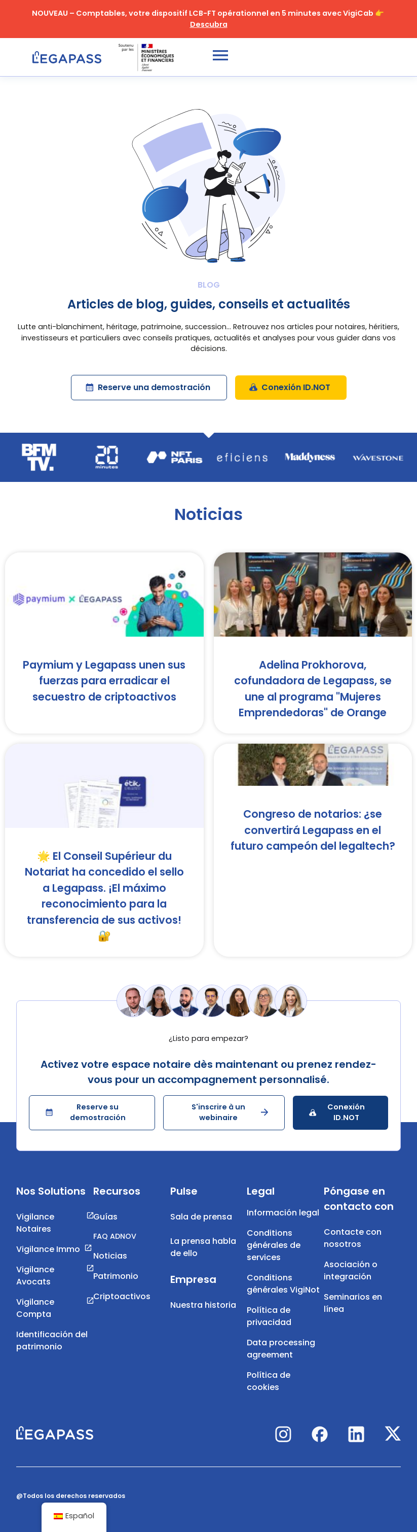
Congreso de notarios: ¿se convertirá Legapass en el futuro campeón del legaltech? (313, 830)
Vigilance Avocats (35, 1275)
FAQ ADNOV (114, 1236)
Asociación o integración (350, 1270)
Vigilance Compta (35, 1308)
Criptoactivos (121, 1296)
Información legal (283, 1212)
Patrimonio (115, 1276)
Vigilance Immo (48, 1249)
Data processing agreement (281, 1349)
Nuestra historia (203, 1305)
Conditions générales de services (273, 1245)
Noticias (110, 1256)
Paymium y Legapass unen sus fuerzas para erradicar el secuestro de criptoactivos (104, 680)
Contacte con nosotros (353, 1238)
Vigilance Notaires (35, 1223)
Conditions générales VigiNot (283, 1284)
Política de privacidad (269, 1316)
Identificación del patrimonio (52, 1340)
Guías (105, 1217)
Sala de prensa (201, 1217)
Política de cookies (268, 1381)
